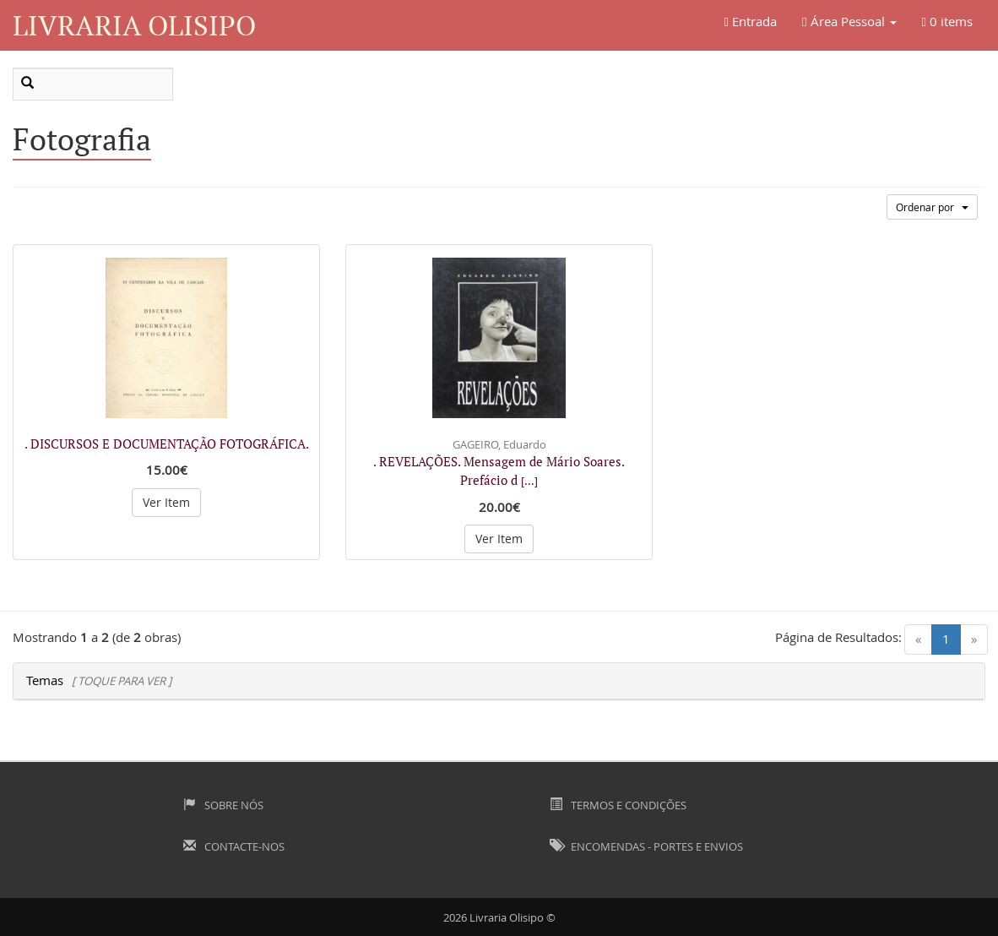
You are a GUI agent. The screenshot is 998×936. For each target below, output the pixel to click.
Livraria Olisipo (134, 25)
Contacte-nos (234, 846)
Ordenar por (932, 207)
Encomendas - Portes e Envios (646, 846)
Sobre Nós (223, 805)
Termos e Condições (618, 805)
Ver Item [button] (166, 502)
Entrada (750, 21)
